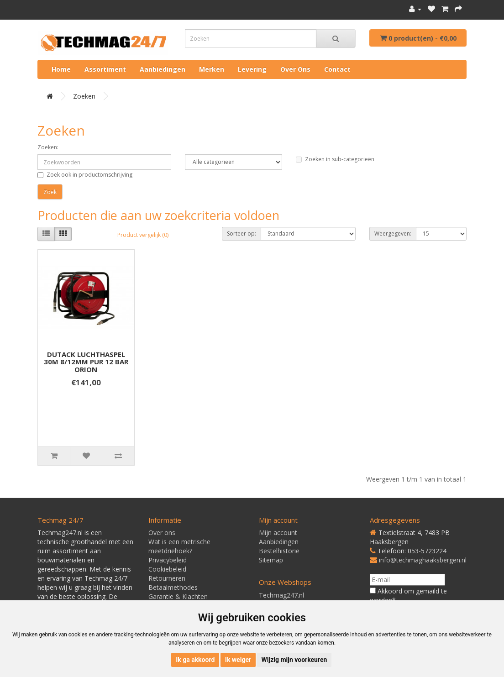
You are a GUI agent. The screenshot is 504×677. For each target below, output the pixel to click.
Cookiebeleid (167, 569)
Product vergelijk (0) (142, 235)
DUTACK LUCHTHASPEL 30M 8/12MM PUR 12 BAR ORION (86, 362)
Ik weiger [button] (238, 659)
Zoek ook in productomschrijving (84, 174)
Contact (337, 69)
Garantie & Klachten (178, 596)
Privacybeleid (167, 560)
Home (61, 69)
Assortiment (105, 69)
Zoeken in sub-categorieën (335, 159)
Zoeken (84, 96)
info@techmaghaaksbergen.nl (423, 560)
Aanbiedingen (162, 69)
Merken (211, 69)
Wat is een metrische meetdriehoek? (179, 546)
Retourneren (166, 578)
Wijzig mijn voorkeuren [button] (294, 659)
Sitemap (271, 560)
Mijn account (278, 532)
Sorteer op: (241, 233)
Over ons (295, 69)
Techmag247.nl (281, 595)
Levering (252, 69)
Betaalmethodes (173, 587)
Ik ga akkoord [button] (195, 659)
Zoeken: (47, 147)
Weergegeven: (392, 233)
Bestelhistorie (279, 550)
